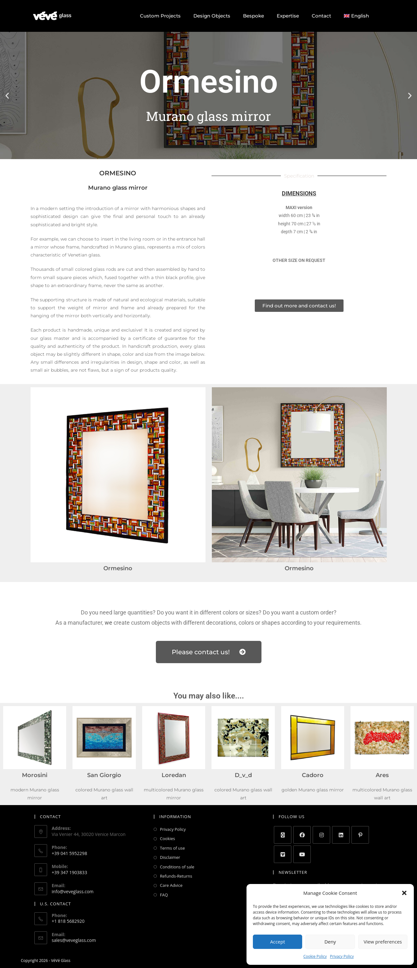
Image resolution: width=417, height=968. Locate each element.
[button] (404, 893)
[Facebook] (302, 835)
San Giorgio (104, 775)
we (108, 622)
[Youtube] (302, 854)
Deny (330, 941)
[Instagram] (321, 835)
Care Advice (171, 885)
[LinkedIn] (341, 835)
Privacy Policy (342, 956)
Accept (277, 941)
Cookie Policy (315, 956)
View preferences (383, 941)
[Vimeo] (282, 854)
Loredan (174, 775)
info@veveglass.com (73, 891)
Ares (382, 775)
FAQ (164, 895)
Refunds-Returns (176, 876)
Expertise (288, 16)
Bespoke (253, 16)
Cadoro (312, 775)
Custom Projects (160, 16)
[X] (282, 835)
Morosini (34, 775)
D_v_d (243, 775)
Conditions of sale (177, 867)
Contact (321, 16)
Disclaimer (170, 857)
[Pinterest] (360, 835)
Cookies (167, 838)
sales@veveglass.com (74, 940)
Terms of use (172, 848)
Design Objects (211, 16)
